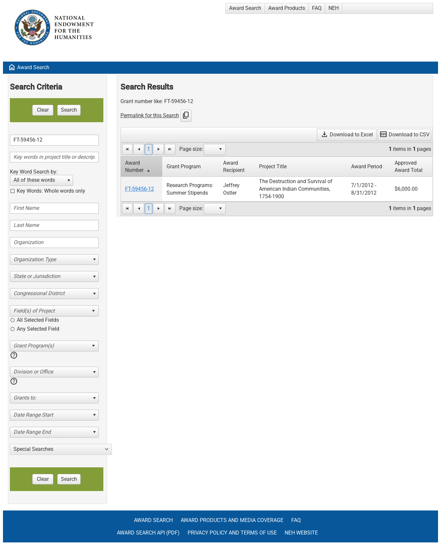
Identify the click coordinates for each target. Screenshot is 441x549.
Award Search (245, 8)
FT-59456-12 (139, 189)
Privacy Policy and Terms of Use (232, 533)
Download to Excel (347, 134)
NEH (333, 8)
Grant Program (184, 166)
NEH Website (301, 533)
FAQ (317, 8)
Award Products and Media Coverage (232, 520)
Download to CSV (404, 134)
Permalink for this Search (149, 115)
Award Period (366, 166)
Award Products (286, 8)
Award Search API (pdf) (148, 533)
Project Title (273, 166)
